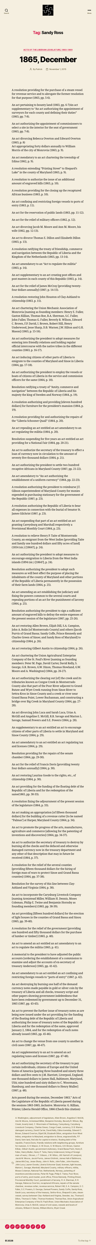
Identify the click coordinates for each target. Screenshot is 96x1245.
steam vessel (72, 1190)
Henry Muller (27, 1151)
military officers (57, 1166)
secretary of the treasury (26, 1190)
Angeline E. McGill (75, 1118)
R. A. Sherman (49, 1178)
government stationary (46, 1148)
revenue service (29, 1184)
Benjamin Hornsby (53, 1121)
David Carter (39, 1130)
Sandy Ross (66, 1187)
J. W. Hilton (53, 1154)
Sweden (59, 1193)
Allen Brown (60, 1118)
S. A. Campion (54, 1184)
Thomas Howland (39, 1196)
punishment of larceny (32, 1178)
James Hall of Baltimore (70, 1157)
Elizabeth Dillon (55, 1133)
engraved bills (69, 1136)
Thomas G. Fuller (22, 1196)
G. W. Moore (55, 1145)
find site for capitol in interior (44, 1139)
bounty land (27, 1124)
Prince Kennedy (41, 1175)
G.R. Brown (67, 1145)
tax (65, 1193)
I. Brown (31, 1154)
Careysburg (63, 1124)
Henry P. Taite (40, 1151)
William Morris (46, 1205)
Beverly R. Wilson (71, 1121)
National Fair (30, 1169)
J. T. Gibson (41, 1154)
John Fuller (60, 1160)
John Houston (72, 1160)
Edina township (64, 1130)
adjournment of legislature (42, 1118)
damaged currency (23, 1130)
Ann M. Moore (21, 1121)
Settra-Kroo (44, 1190)
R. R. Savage (62, 1178)
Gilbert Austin (28, 1148)
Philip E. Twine (47, 1172)
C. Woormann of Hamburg (46, 1124)
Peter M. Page (33, 1172)
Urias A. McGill (31, 1202)
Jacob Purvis (37, 1157)
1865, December (48, 60)
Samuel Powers (41, 1187)
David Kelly (51, 1130)
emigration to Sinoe (53, 1136)
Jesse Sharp (35, 1160)
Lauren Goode (27, 1163)
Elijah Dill (43, 1133)
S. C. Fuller (67, 1184)
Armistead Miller (36, 1121)
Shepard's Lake (58, 1190)
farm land (26, 1139)
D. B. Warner (76, 1127)
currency (66, 1127)
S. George (27, 1187)
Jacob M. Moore (22, 1157)
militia (68, 1166)
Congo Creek (55, 1127)
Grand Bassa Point (65, 1148)
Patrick (39, 69)
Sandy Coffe (54, 1187)
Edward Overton (30, 1133)
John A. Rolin (48, 1160)
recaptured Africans (33, 1181)
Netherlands (42, 1169)
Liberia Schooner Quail (45, 1163)
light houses (70, 1163)
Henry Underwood (55, 1151)
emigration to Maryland (32, 1136)
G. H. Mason (32, 1145)
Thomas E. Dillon (75, 1193)
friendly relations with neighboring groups (56, 1142)
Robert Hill (42, 1184)
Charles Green (41, 1127)
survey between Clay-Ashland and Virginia (34, 1193)
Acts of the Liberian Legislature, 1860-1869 (48, 50)
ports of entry (72, 1172)
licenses (60, 1163)
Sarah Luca (78, 1187)
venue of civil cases (48, 1202)
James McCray (22, 1160)
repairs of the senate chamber (57, 1181)
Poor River (59, 1172)
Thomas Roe (54, 1196)
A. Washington (21, 1118)
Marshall (29, 1166)
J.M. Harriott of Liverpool (70, 1154)
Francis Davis (30, 1142)
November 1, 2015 (57, 69)
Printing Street (55, 1175)
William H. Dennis (31, 1205)
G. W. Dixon (44, 1145)
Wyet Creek (59, 1205)
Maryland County (41, 1166)
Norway (52, 1169)
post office (28, 1175)
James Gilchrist (51, 1157)
